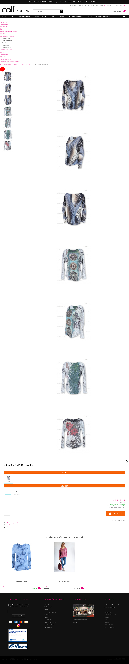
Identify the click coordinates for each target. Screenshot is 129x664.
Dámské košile (6, 38)
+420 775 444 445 (87, 5)
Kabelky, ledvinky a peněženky (8, 31)
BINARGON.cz (123, 659)
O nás (101, 5)
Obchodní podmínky (50, 612)
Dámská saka (4, 54)
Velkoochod (48, 607)
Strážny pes (10, 525)
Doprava (47, 614)
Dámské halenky (7, 40)
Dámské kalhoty (4, 27)
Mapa (75, 622)
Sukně (1, 52)
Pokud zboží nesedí (50, 622)
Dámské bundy (4, 22)
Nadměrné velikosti (5, 59)
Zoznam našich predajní (80, 619)
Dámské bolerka (6, 45)
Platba (46, 617)
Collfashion (15, 9)
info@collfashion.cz (110, 607)
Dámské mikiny (6, 47)
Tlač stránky (10, 527)
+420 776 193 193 (75, 5)
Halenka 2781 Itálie (21, 581)
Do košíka (117, 514)
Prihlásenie (119, 5)
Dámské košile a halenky (7, 36)
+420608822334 (112, 604)
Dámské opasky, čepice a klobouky (9, 61)
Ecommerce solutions (113, 659)
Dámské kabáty (4, 24)
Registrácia (109, 5)
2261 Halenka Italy (64, 581)
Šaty (1, 29)
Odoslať (18, 616)
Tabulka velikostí (49, 625)
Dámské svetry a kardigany (7, 34)
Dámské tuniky (6, 43)
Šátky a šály (3, 57)
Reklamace (48, 619)
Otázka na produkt (13, 523)
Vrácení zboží (48, 627)
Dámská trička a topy (6, 49)
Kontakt (95, 5)
